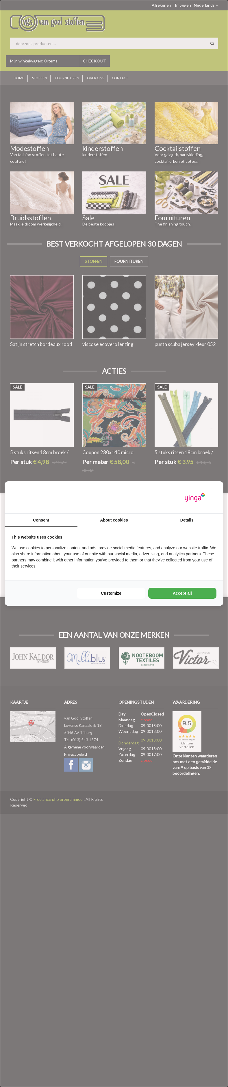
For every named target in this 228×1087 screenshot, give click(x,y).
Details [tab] (187, 520)
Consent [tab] (41, 520)
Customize (111, 593)
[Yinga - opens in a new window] (194, 497)
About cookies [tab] (114, 520)
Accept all (182, 593)
